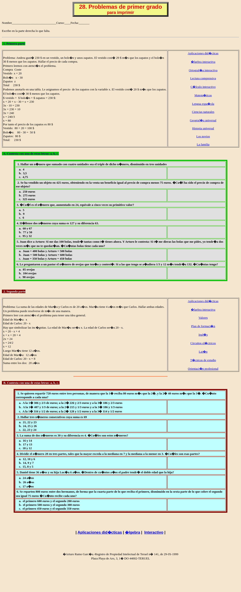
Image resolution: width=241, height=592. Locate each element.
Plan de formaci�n (203, 326)
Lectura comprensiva (203, 78)
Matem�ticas (203, 95)
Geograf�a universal (203, 120)
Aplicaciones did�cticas (203, 53)
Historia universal (203, 128)
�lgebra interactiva (203, 61)
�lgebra (132, 532)
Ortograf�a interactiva (203, 70)
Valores (203, 317)
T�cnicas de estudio (203, 360)
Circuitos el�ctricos (203, 343)
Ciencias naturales (203, 112)
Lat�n (203, 351)
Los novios (203, 136)
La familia (203, 144)
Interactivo (153, 532)
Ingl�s (203, 334)
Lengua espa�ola (203, 104)
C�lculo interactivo (203, 87)
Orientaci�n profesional (203, 368)
